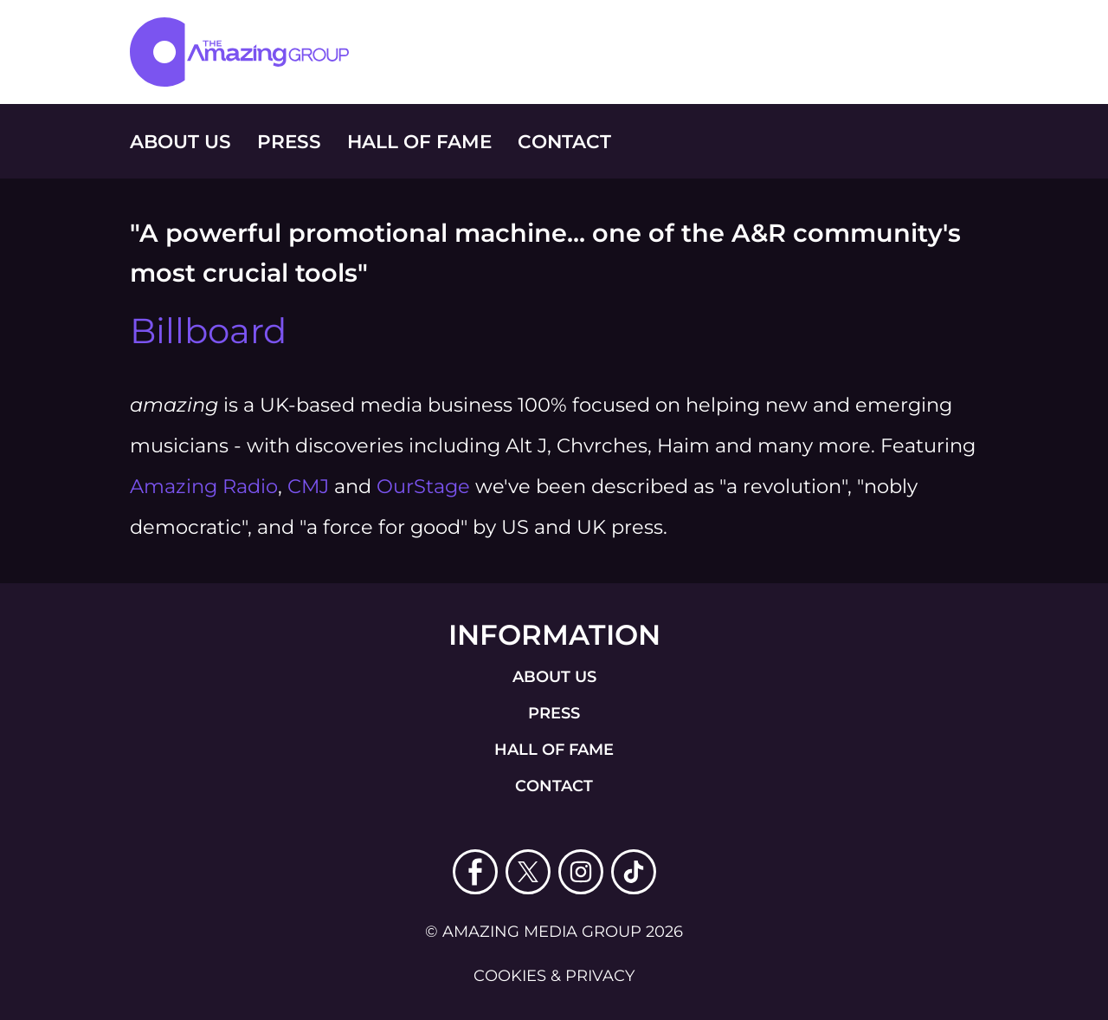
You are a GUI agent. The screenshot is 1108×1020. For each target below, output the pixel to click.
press (554, 713)
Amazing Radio (204, 486)
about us (554, 676)
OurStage (423, 486)
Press (289, 141)
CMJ (308, 486)
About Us (180, 141)
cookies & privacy (554, 975)
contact (554, 786)
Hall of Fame (419, 141)
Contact (564, 141)
